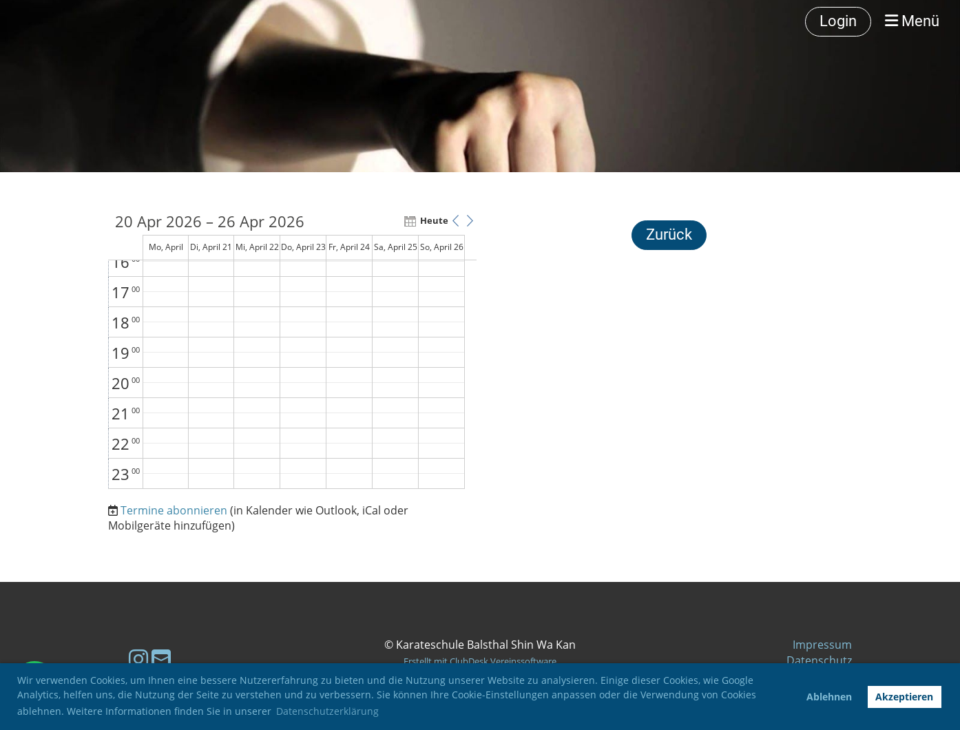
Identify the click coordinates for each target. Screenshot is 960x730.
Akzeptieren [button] (904, 696)
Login (838, 21)
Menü (912, 21)
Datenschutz (819, 660)
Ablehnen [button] (829, 696)
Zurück (669, 234)
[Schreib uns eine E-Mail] (161, 659)
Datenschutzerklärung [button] (327, 711)
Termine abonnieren (174, 510)
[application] (292, 351)
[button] (455, 220)
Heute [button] (432, 220)
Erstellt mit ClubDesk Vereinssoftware (480, 661)
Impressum (822, 644)
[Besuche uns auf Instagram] (138, 659)
